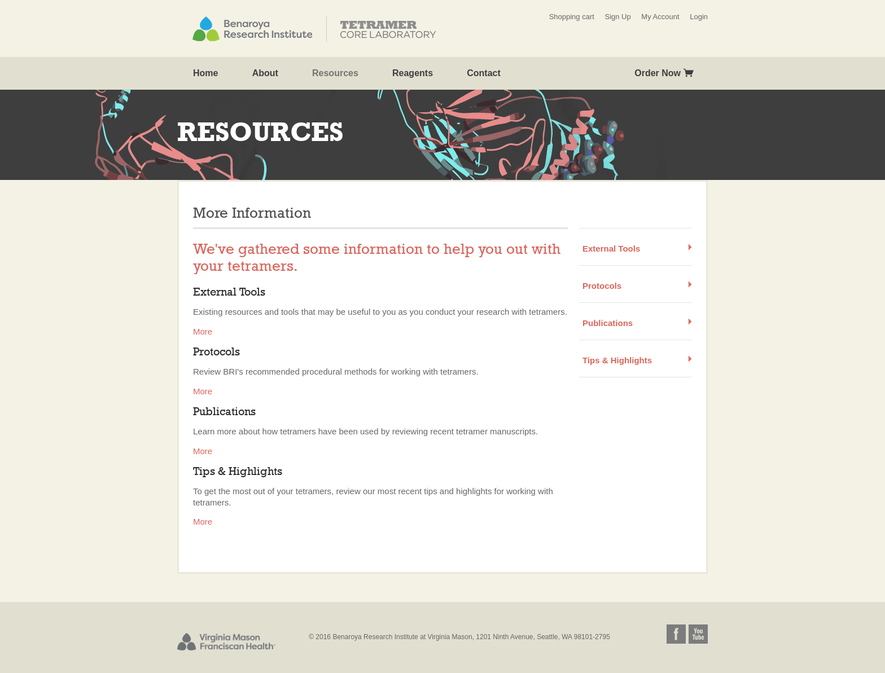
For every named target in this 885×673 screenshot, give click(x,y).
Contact (484, 73)
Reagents (412, 73)
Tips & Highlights (617, 360)
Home (205, 73)
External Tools (611, 248)
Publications (607, 323)
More (202, 331)
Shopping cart (571, 16)
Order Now (657, 73)
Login (699, 16)
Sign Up (617, 16)
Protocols (601, 286)
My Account (660, 16)
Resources (335, 73)
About (265, 73)
